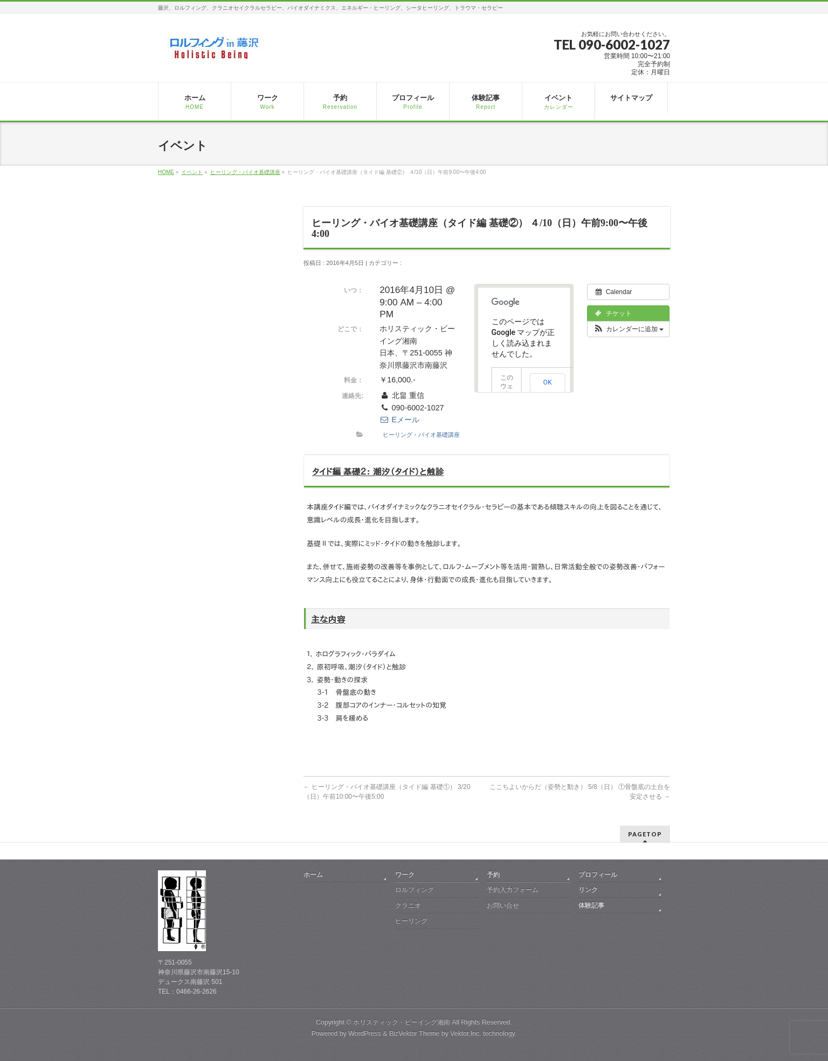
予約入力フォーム (513, 890)
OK (547, 382)
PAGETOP (645, 833)
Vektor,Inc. (465, 1033)
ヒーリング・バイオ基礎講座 (245, 172)
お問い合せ (503, 905)
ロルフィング (414, 890)
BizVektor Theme (414, 1033)
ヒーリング (411, 921)
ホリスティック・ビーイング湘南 (401, 1022)
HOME (166, 172)
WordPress (364, 1033)
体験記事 (591, 905)
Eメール (399, 419)
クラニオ (408, 905)
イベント (192, 172)
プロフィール (597, 874)
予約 (493, 874)
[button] (628, 329)
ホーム (313, 874)
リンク (588, 890)
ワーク (405, 874)
